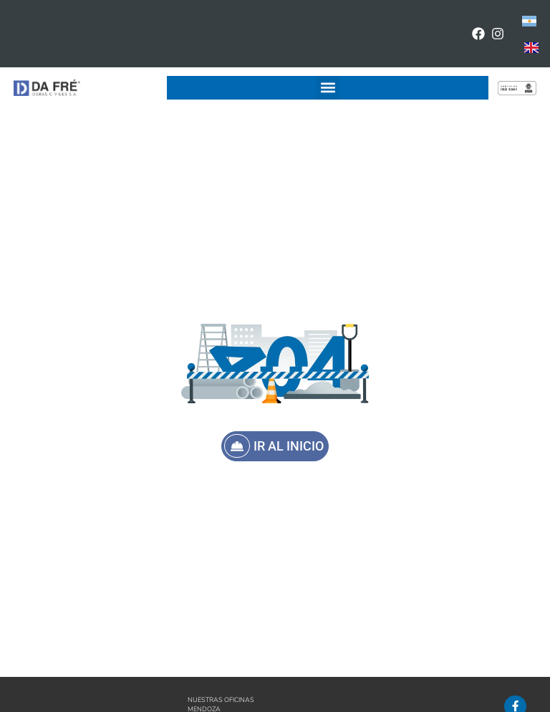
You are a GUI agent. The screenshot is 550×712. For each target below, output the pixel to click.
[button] (327, 88)
